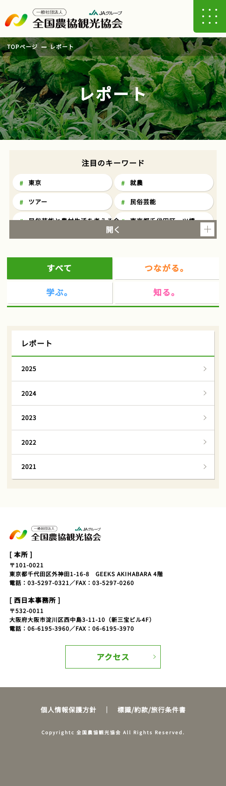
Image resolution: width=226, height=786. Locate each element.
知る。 (166, 292)
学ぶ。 (59, 292)
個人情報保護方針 (68, 709)
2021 (28, 466)
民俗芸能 (143, 201)
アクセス (113, 656)
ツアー (38, 201)
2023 (28, 417)
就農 (136, 182)
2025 (28, 368)
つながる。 (166, 268)
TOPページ (22, 46)
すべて (59, 268)
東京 (34, 182)
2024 (28, 393)
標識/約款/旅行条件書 (151, 709)
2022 (28, 442)
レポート (62, 46)
